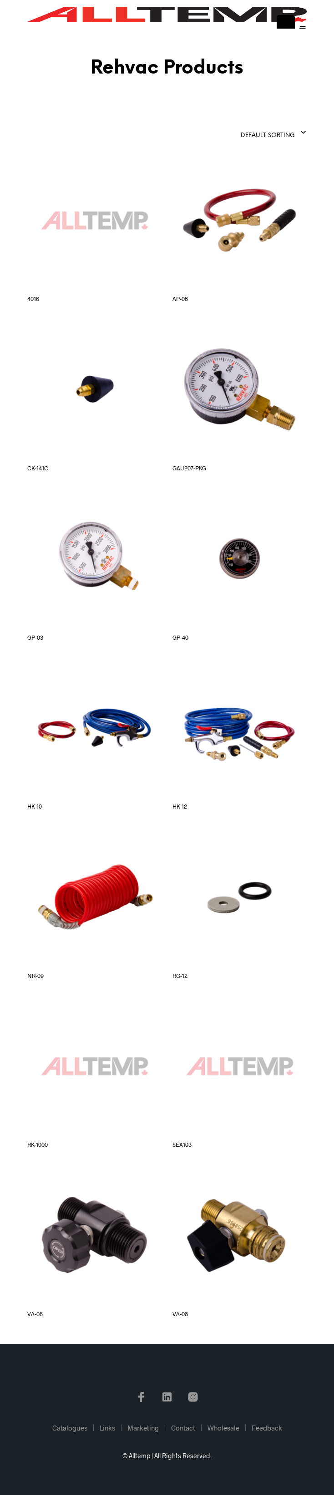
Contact (183, 1428)
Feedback (267, 1428)
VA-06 (35, 1313)
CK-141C (37, 468)
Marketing (143, 1428)
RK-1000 (37, 1144)
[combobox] (251, 133)
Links (107, 1428)
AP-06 (180, 298)
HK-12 (179, 806)
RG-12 (179, 975)
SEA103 (182, 1144)
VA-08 (180, 1313)
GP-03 (35, 637)
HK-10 (34, 806)
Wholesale (223, 1428)
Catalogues (69, 1428)
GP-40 (180, 637)
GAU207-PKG (189, 468)
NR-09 (35, 975)
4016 (33, 298)
